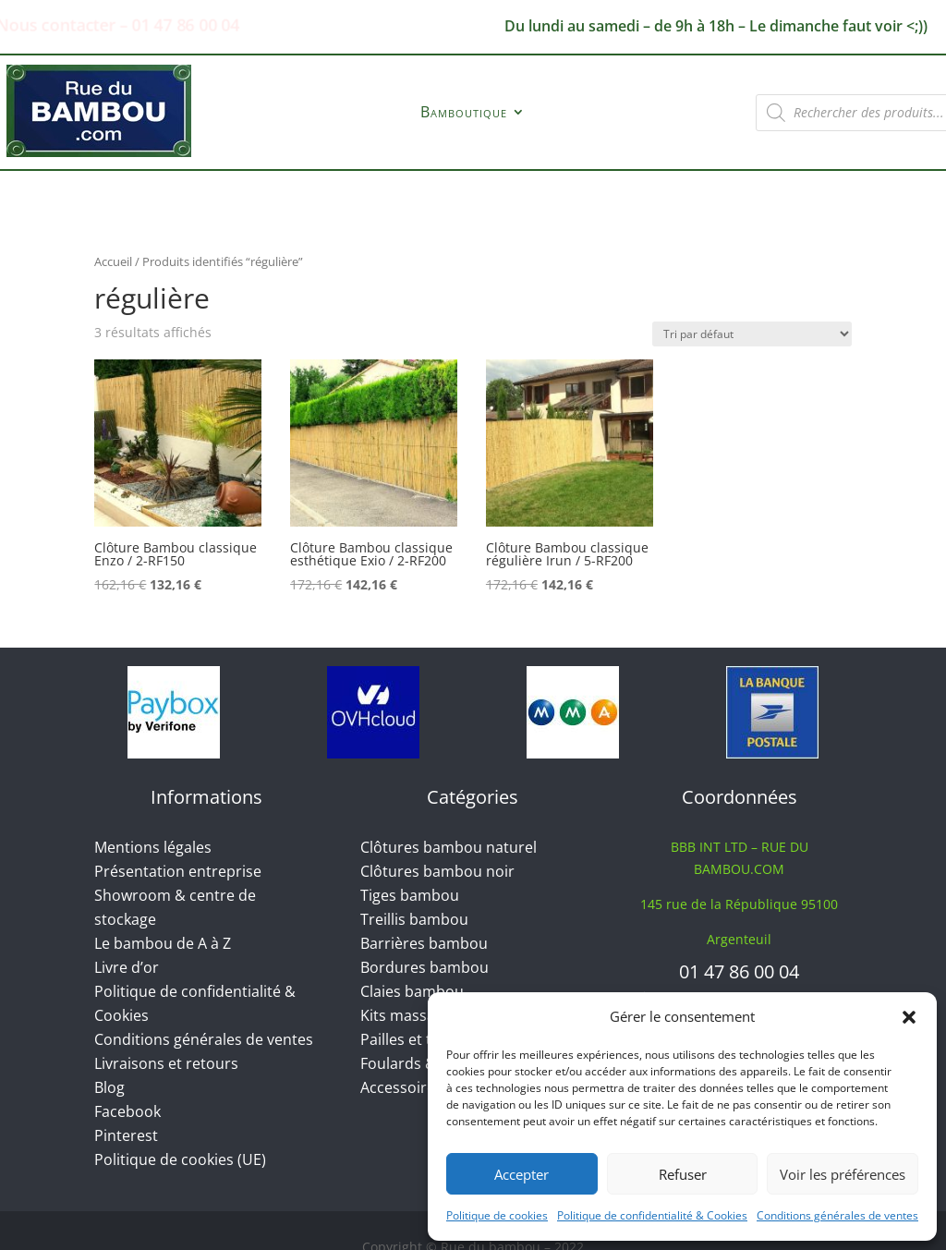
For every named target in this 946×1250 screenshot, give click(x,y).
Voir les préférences (842, 1174)
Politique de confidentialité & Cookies (652, 1215)
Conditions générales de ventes (837, 1215)
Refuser (683, 1174)
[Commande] (752, 334)
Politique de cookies (497, 1215)
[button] (909, 1017)
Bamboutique (463, 113)
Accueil (113, 261)
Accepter (521, 1174)
